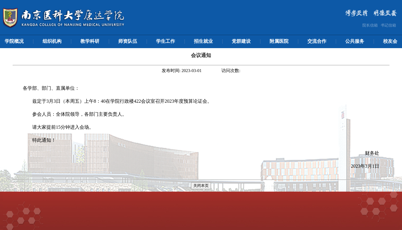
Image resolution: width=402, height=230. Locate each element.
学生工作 (165, 41)
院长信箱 (370, 25)
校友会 (390, 41)
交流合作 (316, 41)
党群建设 (241, 41)
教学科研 (89, 41)
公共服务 (354, 41)
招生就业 (203, 41)
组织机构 (52, 41)
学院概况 (14, 41)
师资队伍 (127, 41)
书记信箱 (388, 25)
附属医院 (279, 41)
